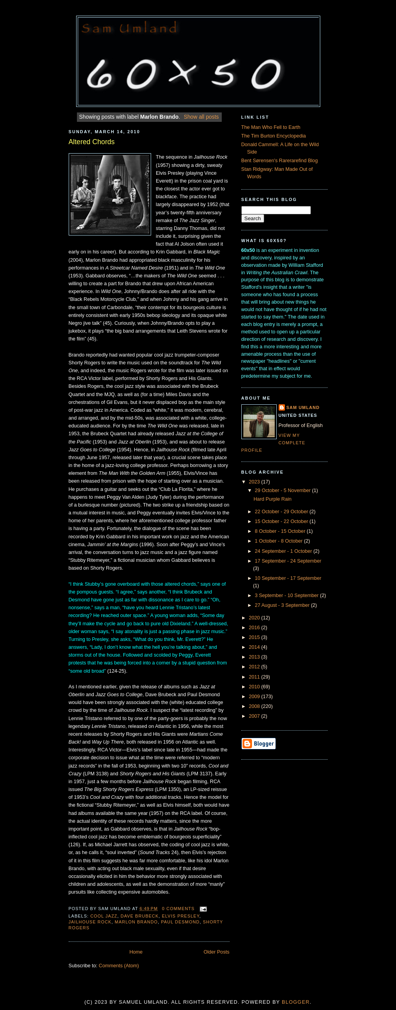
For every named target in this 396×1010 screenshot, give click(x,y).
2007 (255, 716)
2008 (255, 706)
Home (136, 952)
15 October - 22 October (282, 521)
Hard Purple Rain (273, 499)
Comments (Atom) (119, 965)
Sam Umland (303, 407)
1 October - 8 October (279, 541)
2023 (255, 482)
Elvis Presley (181, 916)
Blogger (296, 1002)
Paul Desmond (180, 921)
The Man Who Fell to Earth (271, 127)
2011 (255, 677)
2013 (255, 657)
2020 (255, 618)
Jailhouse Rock (90, 921)
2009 (255, 696)
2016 (255, 627)
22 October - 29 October (282, 511)
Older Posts (217, 952)
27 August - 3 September (283, 605)
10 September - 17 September (288, 578)
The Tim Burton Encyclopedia (273, 136)
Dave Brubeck (139, 916)
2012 (255, 667)
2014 (255, 647)
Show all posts (201, 117)
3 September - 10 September (287, 595)
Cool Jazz (103, 916)
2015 (255, 637)
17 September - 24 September (288, 561)
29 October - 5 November (283, 490)
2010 (255, 687)
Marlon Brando (136, 921)
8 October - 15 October (281, 531)
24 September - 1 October (284, 551)
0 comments (178, 908)
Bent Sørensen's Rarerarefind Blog (279, 160)
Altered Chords (92, 142)
